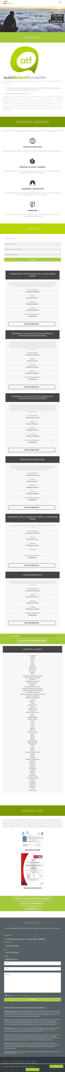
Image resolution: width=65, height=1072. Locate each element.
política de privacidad (48, 1031)
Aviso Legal (5, 1061)
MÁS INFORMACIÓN (32, 324)
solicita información (32, 640)
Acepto (56, 1066)
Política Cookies (31, 1061)
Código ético (32, 909)
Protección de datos (17, 1061)
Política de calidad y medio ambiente (32, 898)
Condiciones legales (19, 995)
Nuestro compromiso (32, 903)
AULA (7, 2)
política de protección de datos (35, 995)
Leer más (32, 1069)
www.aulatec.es (21, 1053)
